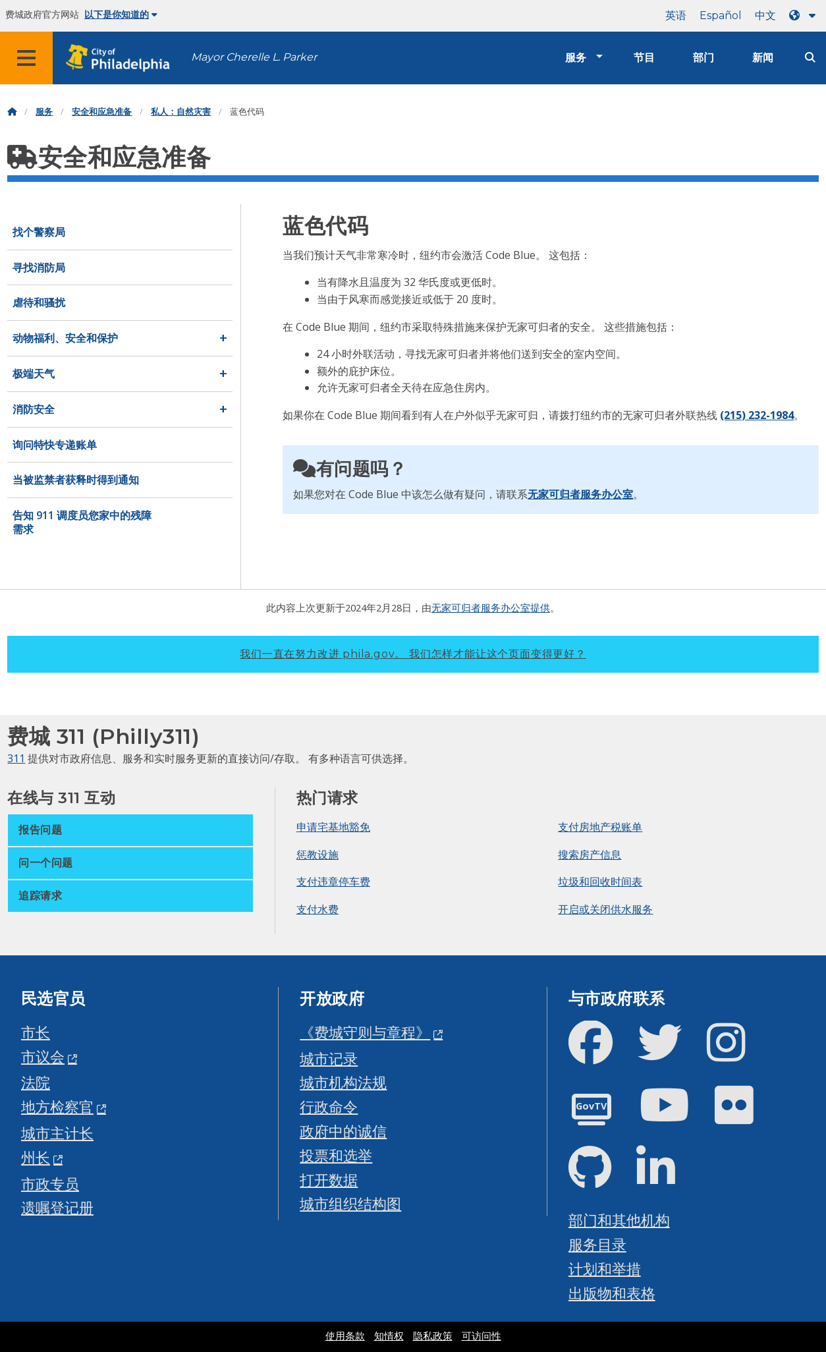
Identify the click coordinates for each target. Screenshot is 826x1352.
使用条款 (345, 1336)
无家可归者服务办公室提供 (490, 607)
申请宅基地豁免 (333, 827)
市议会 (43, 1056)
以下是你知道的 (120, 14)
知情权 (389, 1336)
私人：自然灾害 (181, 111)
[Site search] (810, 58)
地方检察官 (57, 1106)
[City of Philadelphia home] (122, 58)
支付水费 (317, 909)
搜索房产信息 (589, 854)
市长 (35, 1032)
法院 (35, 1082)
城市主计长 (57, 1133)
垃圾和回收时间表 (600, 881)
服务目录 (597, 1244)
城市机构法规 (343, 1082)
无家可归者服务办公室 (580, 494)
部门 (703, 57)
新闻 (762, 57)
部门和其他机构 (619, 1220)
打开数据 (329, 1179)
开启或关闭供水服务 (605, 909)
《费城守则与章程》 (365, 1032)
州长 (35, 1157)
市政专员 (50, 1183)
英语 (675, 15)
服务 (575, 57)
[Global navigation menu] (26, 58)
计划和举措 (604, 1268)
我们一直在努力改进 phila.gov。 (413, 654)
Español (721, 15)
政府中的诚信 (343, 1131)
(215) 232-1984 (757, 415)
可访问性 (481, 1336)
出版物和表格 (611, 1293)
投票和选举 (336, 1155)
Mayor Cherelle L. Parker (254, 57)
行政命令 (329, 1106)
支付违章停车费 (333, 881)
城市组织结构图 (350, 1203)
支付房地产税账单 (600, 827)
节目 (644, 57)
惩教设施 (317, 854)
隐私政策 (433, 1336)
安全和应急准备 (102, 111)
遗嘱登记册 (57, 1207)
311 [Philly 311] (16, 758)
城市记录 (329, 1058)
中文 (765, 15)
